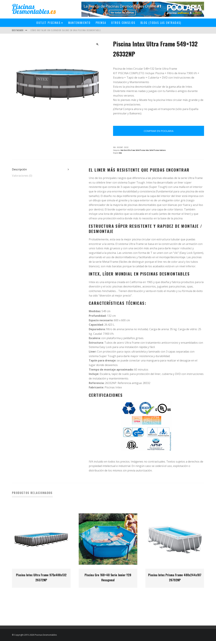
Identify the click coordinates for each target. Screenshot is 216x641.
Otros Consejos (123, 23)
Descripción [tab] (19, 169)
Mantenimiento (79, 23)
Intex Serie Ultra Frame (127, 150)
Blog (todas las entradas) (161, 23)
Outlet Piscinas (48, 23)
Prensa (101, 23)
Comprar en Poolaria (158, 131)
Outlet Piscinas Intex (142, 150)
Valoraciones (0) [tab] (22, 175)
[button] (97, 44)
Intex (120, 153)
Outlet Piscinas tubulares (157, 150)
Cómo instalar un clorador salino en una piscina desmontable (65, 30)
